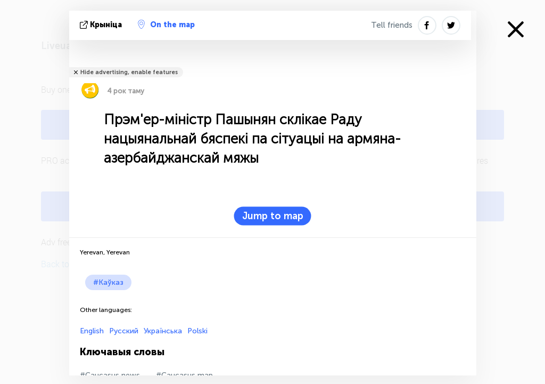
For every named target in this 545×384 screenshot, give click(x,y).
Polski (197, 330)
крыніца (102, 24)
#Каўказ (108, 282)
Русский (123, 330)
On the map (166, 24)
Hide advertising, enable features (129, 72)
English (92, 330)
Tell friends (391, 25)
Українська (163, 330)
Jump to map (272, 216)
